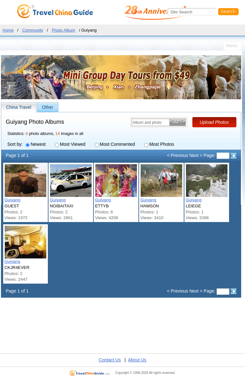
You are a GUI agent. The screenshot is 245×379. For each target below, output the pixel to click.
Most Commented (115, 144)
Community (32, 30)
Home (8, 30)
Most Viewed (70, 144)
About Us (137, 359)
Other (47, 107)
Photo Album (63, 30)
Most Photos (159, 144)
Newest (36, 144)
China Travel (18, 107)
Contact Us (110, 359)
